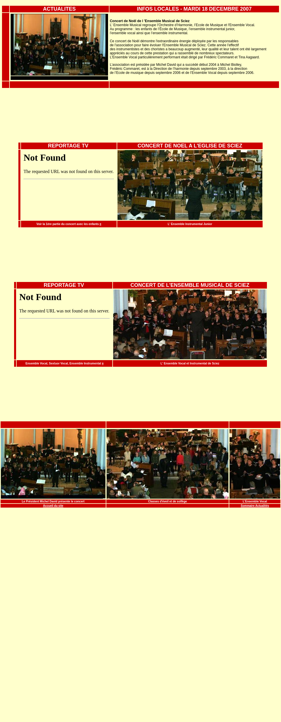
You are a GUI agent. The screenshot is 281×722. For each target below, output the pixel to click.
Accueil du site (53, 505)
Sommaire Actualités (255, 505)
